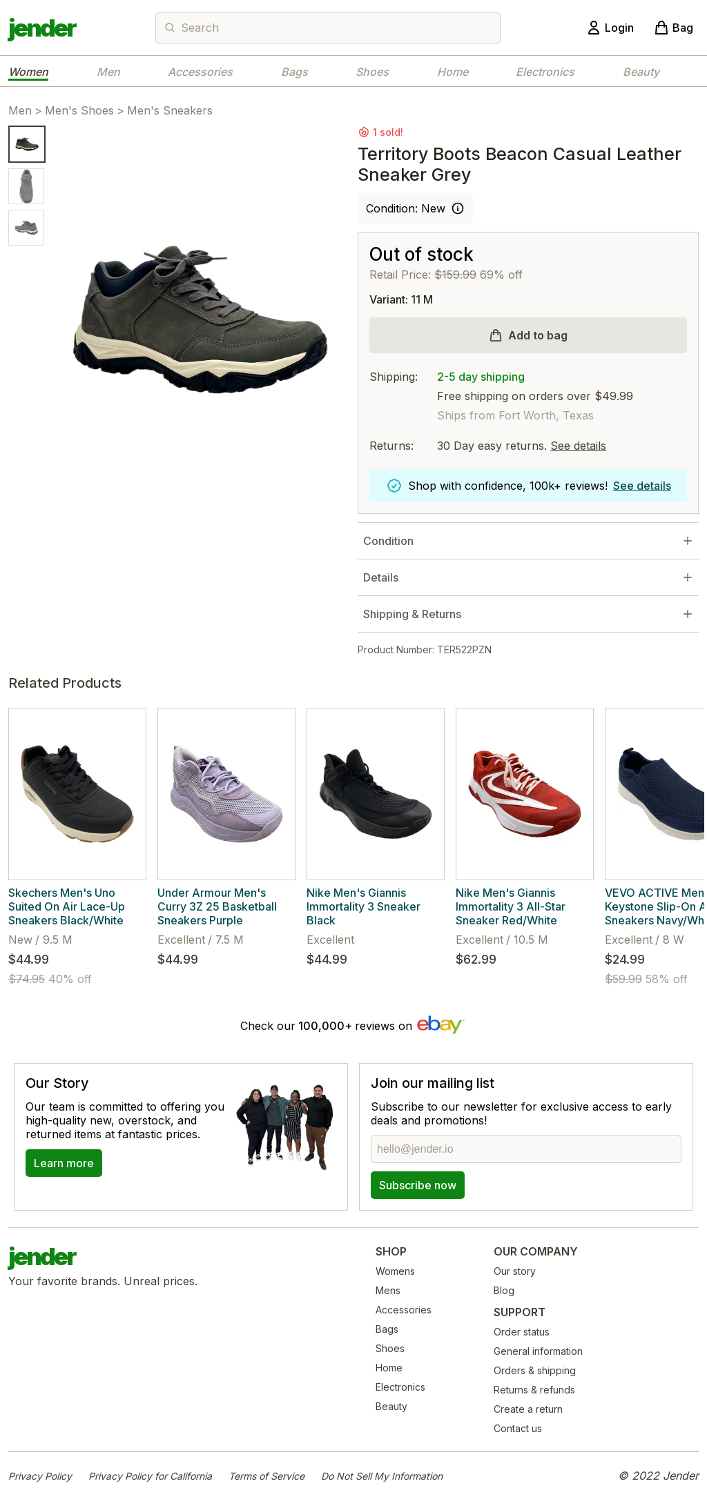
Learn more (64, 1163)
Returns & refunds (534, 1390)
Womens (395, 1271)
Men (108, 72)
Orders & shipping (535, 1370)
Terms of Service (266, 1476)
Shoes (372, 72)
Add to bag (538, 335)
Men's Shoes (79, 110)
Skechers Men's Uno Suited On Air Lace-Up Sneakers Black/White (66, 906)
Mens (388, 1290)
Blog (504, 1290)
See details (578, 446)
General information (538, 1351)
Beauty (641, 72)
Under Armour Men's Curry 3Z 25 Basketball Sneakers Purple (217, 906)
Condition (388, 541)
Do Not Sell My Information (382, 1476)
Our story (515, 1271)
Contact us (518, 1428)
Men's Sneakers (170, 110)
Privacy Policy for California (150, 1476)
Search (200, 27)
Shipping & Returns (412, 614)
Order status (522, 1332)
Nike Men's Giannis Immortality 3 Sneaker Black (363, 906)
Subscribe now (417, 1185)
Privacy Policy (40, 1476)
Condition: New (405, 208)
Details (380, 577)
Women (28, 72)
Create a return (528, 1409)
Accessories (200, 72)
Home (452, 72)
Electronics (545, 72)
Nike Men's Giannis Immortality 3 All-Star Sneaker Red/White (510, 906)
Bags (294, 72)
